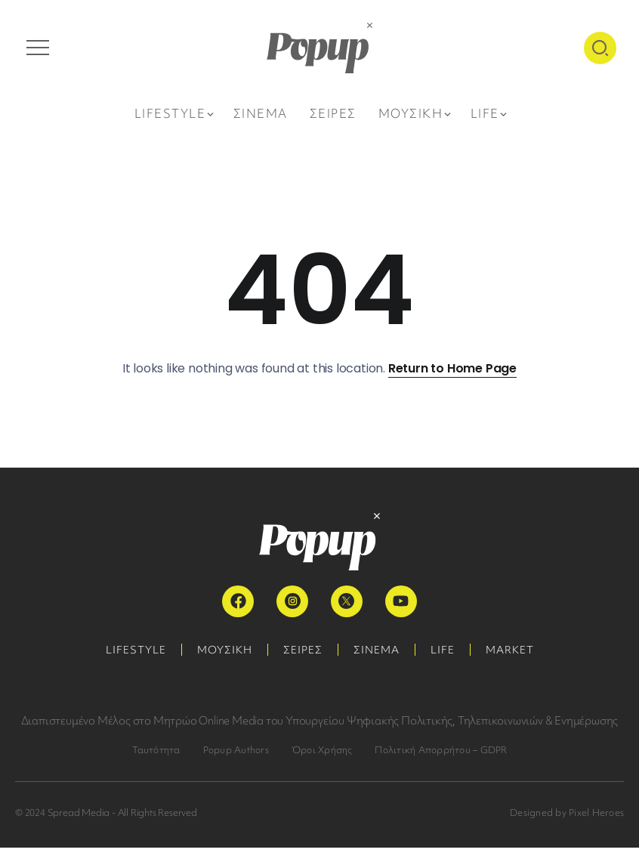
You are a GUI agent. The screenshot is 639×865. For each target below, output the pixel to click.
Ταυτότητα (156, 749)
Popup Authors (236, 749)
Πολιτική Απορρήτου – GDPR (441, 749)
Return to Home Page (452, 368)
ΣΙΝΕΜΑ (376, 649)
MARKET (510, 649)
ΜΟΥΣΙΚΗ (224, 649)
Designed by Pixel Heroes (567, 812)
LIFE (443, 649)
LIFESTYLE (136, 649)
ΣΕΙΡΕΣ (303, 649)
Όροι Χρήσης (322, 749)
